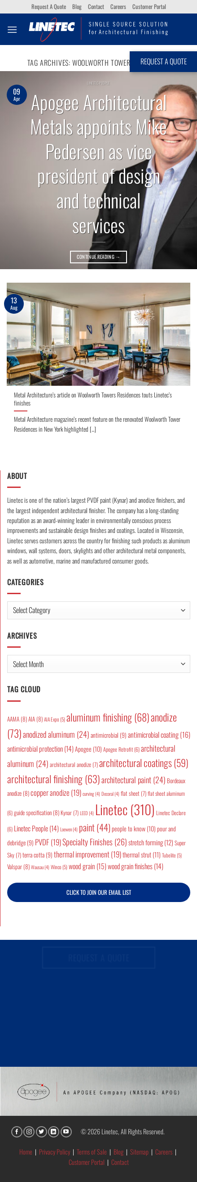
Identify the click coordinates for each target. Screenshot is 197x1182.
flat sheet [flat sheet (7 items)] (133, 793)
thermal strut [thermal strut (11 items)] (142, 854)
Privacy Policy (54, 1151)
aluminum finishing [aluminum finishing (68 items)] (107, 717)
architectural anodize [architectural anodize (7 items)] (74, 764)
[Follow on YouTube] (66, 1131)
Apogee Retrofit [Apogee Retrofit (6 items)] (121, 749)
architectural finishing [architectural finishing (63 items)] (53, 778)
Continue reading (99, 257)
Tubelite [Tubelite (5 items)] (172, 855)
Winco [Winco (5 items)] (59, 867)
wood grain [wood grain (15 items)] (87, 866)
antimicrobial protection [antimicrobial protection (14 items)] (40, 748)
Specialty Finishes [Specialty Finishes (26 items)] (94, 841)
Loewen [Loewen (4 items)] (69, 829)
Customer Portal (149, 6)
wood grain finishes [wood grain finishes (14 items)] (135, 866)
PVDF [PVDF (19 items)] (48, 842)
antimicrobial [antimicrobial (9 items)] (109, 735)
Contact (96, 6)
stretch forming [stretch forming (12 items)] (150, 842)
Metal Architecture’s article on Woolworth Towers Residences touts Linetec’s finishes (93, 399)
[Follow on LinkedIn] (53, 1131)
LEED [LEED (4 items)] (87, 813)
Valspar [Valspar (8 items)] (18, 866)
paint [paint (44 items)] (94, 827)
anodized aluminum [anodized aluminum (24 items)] (56, 734)
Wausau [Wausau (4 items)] (40, 867)
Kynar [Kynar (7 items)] (70, 812)
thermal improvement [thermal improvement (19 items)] (87, 854)
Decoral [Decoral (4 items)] (110, 793)
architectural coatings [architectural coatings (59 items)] (143, 762)
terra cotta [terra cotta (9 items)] (37, 854)
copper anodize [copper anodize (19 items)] (56, 792)
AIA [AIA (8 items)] (35, 718)
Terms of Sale (92, 1151)
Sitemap (139, 1151)
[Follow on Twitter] (41, 1131)
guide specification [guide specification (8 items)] (36, 812)
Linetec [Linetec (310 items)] (125, 809)
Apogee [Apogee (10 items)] (88, 748)
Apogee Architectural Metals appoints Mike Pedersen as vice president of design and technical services (98, 163)
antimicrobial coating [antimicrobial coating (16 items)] (159, 734)
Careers (118, 6)
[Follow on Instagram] (29, 1131)
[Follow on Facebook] (16, 1131)
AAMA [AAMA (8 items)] (17, 718)
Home (25, 1151)
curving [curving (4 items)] (91, 793)
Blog (77, 6)
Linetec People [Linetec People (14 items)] (36, 828)
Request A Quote (48, 6)
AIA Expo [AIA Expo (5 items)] (54, 719)
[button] (12, 29)
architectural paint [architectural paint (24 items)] (133, 779)
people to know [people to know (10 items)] (134, 828)
